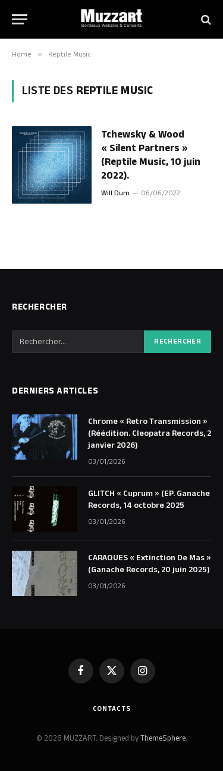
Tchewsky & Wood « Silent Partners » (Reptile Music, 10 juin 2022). (150, 155)
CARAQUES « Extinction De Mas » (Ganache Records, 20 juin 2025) (149, 564)
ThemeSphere (163, 738)
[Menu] (19, 19)
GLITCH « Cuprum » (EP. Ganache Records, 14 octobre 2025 (149, 499)
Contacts (112, 709)
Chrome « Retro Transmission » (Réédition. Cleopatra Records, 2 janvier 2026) (149, 433)
